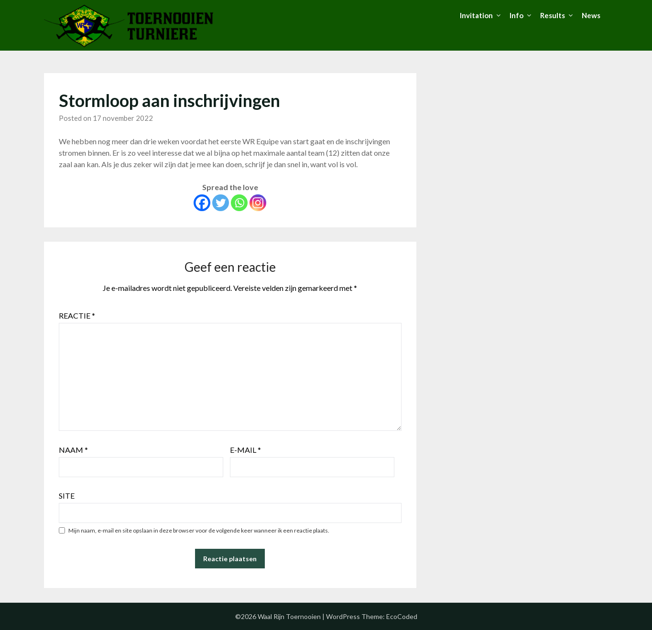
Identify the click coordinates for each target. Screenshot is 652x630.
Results (552, 15)
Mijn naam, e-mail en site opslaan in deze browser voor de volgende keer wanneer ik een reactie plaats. (198, 530)
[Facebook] (202, 202)
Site (67, 495)
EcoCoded (401, 616)
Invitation (476, 15)
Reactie (77, 315)
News (591, 15)
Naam (73, 449)
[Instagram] (258, 202)
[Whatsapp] (239, 202)
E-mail (245, 449)
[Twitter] (220, 202)
